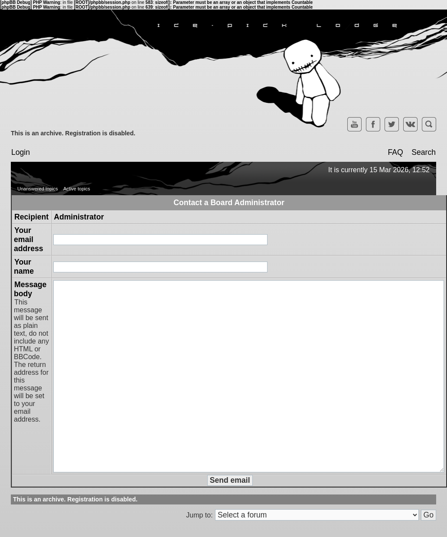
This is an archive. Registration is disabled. (73, 133)
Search (423, 152)
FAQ (395, 152)
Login (20, 152)
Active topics (76, 188)
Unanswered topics (37, 188)
